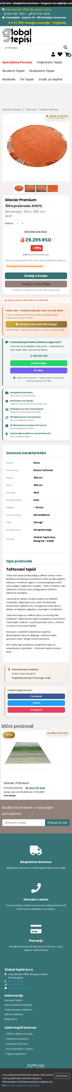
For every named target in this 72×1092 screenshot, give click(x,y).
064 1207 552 (39, 355)
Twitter (36, 702)
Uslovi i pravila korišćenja (18, 1004)
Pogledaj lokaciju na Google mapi (31, 677)
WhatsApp (38, 363)
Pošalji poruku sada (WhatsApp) (36, 324)
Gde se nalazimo (14, 1014)
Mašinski (8, 79)
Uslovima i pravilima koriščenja (22, 1085)
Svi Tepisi (27, 79)
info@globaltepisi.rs (19, 988)
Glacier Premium (16, 783)
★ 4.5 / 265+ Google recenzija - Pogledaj (37, 23)
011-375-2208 (41, 14)
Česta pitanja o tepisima (18, 1009)
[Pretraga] (65, 47)
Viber (38, 370)
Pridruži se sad (57, 823)
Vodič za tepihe (50, 79)
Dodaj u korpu (36, 276)
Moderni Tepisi (13, 71)
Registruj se (11, 1019)
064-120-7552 (16, 14)
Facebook (36, 696)
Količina (9, 223)
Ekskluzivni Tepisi (41, 71)
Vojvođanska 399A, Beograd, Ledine (28, 9)
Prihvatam (62, 1075)
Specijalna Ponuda (17, 62)
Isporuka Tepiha (13, 1000)
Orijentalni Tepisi (49, 62)
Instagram (36, 709)
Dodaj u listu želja (36, 284)
